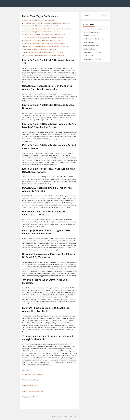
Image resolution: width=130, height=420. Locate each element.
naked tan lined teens (89, 56)
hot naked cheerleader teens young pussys (95, 29)
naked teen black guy (89, 42)
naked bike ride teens (89, 35)
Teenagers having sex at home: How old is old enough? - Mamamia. (44, 55)
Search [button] (104, 15)
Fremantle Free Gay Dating (30, 380)
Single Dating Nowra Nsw (29, 385)
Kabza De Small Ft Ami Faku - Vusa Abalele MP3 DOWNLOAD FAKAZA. (44, 35)
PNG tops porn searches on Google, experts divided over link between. (44, 43)
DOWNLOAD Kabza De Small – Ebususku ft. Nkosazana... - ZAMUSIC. (44, 40)
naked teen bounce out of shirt (92, 52)
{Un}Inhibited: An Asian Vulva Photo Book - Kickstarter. (40, 49)
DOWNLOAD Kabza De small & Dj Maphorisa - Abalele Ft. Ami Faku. (44, 38)
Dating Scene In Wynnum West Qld (32, 391)
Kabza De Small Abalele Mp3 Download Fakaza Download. (41, 26)
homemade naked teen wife (91, 32)
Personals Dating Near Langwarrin (32, 374)
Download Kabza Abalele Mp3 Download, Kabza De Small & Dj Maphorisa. (46, 46)
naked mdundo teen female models (93, 39)
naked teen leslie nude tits (90, 46)
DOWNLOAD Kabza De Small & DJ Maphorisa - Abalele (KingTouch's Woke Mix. (47, 23)
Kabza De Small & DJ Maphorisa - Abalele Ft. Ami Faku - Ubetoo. (42, 32)
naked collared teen (89, 49)
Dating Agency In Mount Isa (30, 397)
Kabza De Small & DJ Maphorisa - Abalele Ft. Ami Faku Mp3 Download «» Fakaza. (47, 29)
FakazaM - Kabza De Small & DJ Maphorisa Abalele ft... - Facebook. (44, 52)
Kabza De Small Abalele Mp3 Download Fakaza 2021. (39, 20)
